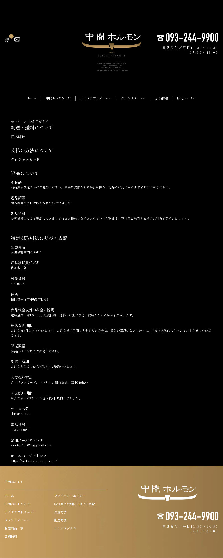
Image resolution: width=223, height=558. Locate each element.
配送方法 (60, 520)
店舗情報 (161, 98)
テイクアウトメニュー (96, 98)
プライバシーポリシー (70, 496)
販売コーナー (186, 98)
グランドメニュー (133, 98)
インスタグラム (65, 528)
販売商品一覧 (14, 528)
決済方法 (60, 512)
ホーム (31, 98)
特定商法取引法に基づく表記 (74, 504)
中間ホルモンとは (58, 98)
